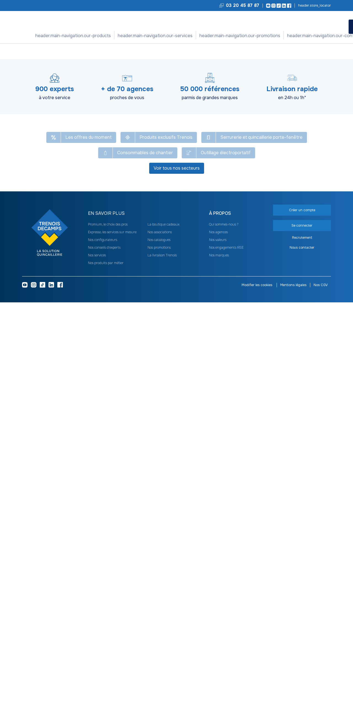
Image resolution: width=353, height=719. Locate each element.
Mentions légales (293, 701)
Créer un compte (282, 125)
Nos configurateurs (215, 36)
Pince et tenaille (135, 51)
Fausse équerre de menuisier (158, 434)
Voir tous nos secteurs (177, 585)
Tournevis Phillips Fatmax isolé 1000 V (269, 431)
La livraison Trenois (162, 672)
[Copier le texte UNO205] (49, 77)
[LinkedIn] (283, 6)
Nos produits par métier (106, 679)
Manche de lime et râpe (213, 432)
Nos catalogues (159, 656)
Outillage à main (67, 51)
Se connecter (283, 112)
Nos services (135, 36)
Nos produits (102, 36)
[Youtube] (267, 6)
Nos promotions (172, 36)
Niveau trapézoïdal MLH (325, 432)
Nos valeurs (217, 656)
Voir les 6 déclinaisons (321, 451)
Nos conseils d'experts (104, 664)
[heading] (143, 630)
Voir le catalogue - (234, 64)
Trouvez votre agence (314, 5)
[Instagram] (273, 6)
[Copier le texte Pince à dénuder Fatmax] (131, 63)
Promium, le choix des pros (108, 641)
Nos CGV (321, 701)
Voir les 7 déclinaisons (43, 451)
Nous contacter (302, 664)
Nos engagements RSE (226, 664)
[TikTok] (278, 6)
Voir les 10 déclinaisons (210, 451)
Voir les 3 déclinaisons (266, 451)
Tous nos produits (36, 51)
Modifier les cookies (257, 701)
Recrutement (302, 654)
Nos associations (160, 649)
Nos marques (219, 672)
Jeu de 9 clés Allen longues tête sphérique (102, 434)
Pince (114, 51)
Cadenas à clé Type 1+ (46, 432)
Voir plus (176, 343)
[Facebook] (288, 6)
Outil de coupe (95, 51)
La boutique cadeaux (164, 641)
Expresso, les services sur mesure (112, 649)
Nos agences (218, 649)
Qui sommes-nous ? (223, 641)
